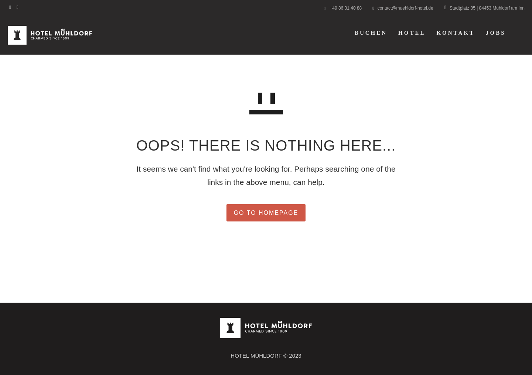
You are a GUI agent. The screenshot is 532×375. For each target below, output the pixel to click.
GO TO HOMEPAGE (266, 213)
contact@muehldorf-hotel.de (405, 8)
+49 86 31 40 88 (346, 8)
